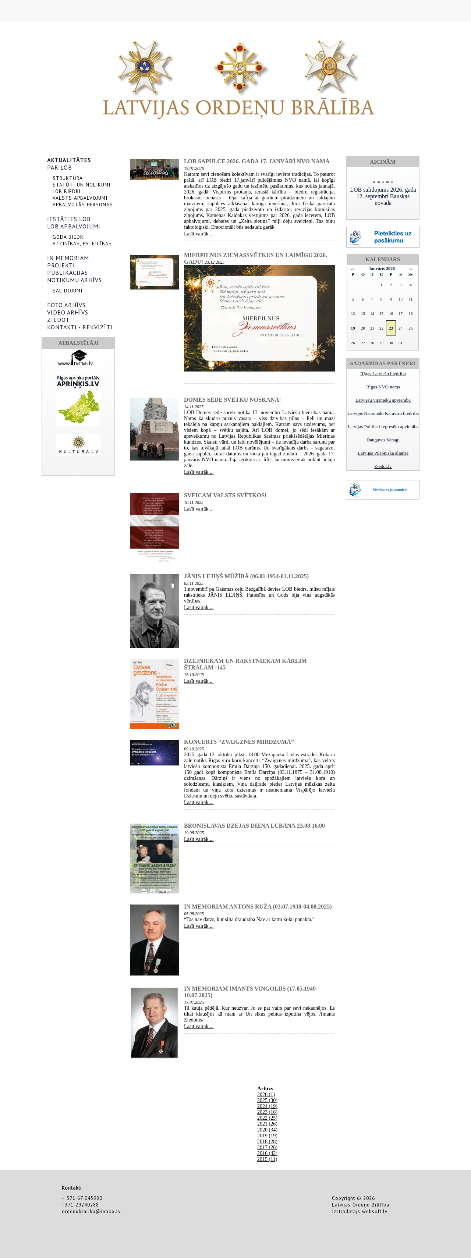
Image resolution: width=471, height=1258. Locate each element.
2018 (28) (267, 1141)
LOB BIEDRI (67, 191)
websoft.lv (374, 1211)
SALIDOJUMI (67, 290)
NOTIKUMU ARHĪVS (74, 280)
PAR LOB (59, 167)
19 (353, 328)
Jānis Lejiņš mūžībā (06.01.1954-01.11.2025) (246, 576)
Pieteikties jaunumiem (389, 490)
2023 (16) (267, 1112)
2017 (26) (267, 1147)
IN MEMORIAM (68, 258)
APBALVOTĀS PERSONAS (83, 204)
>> (410, 269)
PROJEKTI (61, 265)
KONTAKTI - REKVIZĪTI (80, 327)
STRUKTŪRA (68, 178)
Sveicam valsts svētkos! (225, 495)
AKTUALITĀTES (69, 160)
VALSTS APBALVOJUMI (80, 198)
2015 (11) (267, 1159)
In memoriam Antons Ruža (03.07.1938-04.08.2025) (258, 906)
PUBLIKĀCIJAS (67, 272)
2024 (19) (267, 1106)
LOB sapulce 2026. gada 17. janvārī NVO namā (257, 161)
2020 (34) (267, 1130)
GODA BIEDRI (69, 237)
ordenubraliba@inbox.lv (91, 1211)
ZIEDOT (58, 319)
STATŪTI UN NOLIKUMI (81, 184)
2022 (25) (267, 1118)
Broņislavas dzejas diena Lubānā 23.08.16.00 (254, 825)
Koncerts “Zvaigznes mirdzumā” (239, 742)
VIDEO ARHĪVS (67, 312)
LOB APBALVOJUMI (73, 226)
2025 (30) (267, 1100)
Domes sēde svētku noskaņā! (232, 400)
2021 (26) (267, 1124)
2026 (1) (266, 1094)
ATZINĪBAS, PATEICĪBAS (82, 243)
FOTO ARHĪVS (66, 305)
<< (352, 269)
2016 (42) (267, 1153)
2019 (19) (267, 1135)
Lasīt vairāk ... (198, 234)
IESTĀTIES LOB (69, 219)
